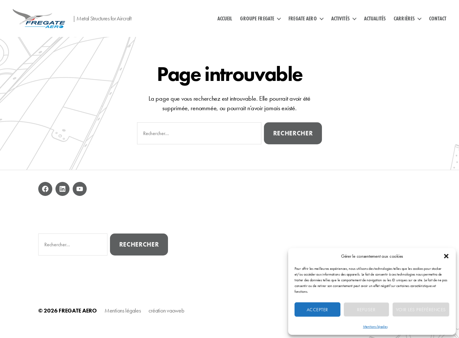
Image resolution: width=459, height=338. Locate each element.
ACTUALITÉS (375, 23)
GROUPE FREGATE (257, 23)
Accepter (317, 309)
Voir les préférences (421, 309)
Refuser (366, 309)
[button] (446, 256)
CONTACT (437, 23)
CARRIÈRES (404, 23)
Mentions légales (375, 326)
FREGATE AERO (302, 23)
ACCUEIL (224, 23)
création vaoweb (166, 320)
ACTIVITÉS (340, 23)
